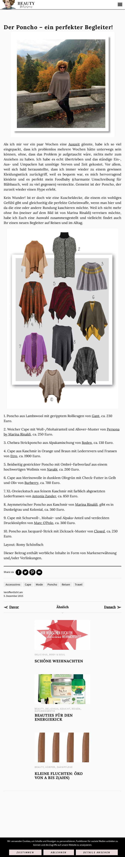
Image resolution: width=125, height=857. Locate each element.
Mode (39, 584)
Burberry (31, 483)
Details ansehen (96, 852)
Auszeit (74, 144)
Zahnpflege (65, 767)
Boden (87, 442)
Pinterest (32, 572)
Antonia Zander (44, 496)
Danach (110, 607)
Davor (14, 607)
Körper (50, 767)
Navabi (52, 469)
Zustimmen (25, 852)
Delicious (41, 654)
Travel (78, 584)
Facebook (19, 572)
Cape (28, 584)
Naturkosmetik (45, 711)
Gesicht (65, 708)
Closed (99, 531)
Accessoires (13, 584)
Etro (13, 456)
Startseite (17, 4)
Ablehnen (59, 852)
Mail (39, 572)
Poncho (52, 584)
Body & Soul (57, 654)
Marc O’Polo (43, 523)
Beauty (39, 708)
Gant (95, 416)
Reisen (66, 584)
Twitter (25, 572)
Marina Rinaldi (86, 504)
